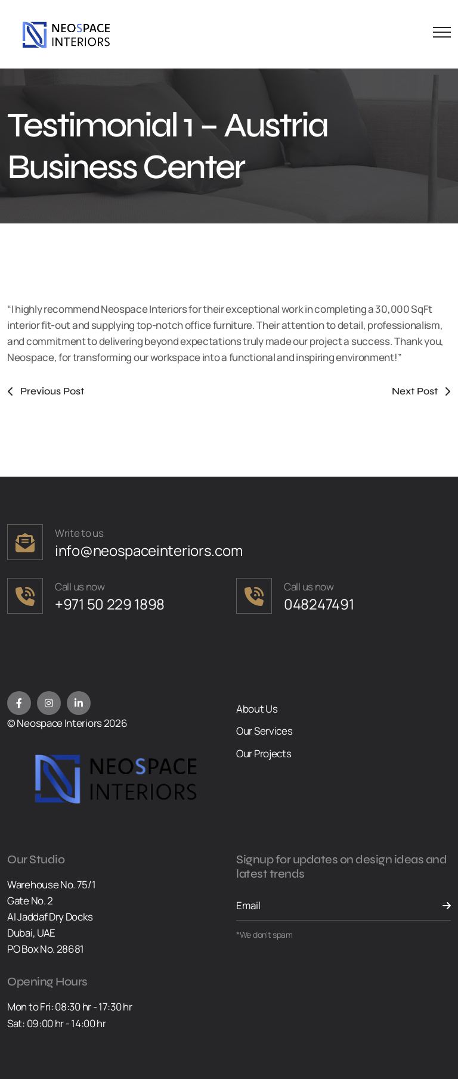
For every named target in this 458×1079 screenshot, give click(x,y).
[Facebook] (19, 703)
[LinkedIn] (79, 703)
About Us (257, 709)
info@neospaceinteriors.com (148, 550)
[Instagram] (49, 703)
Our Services (264, 731)
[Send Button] (439, 906)
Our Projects (263, 753)
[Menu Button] (439, 34)
